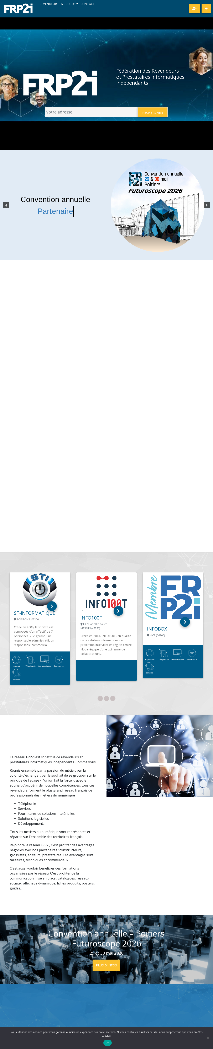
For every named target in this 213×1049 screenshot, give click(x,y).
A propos (68, 4)
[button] (6, 205)
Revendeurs (49, 4)
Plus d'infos (106, 965)
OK (107, 1042)
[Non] (208, 1038)
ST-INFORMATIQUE (34, 613)
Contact (87, 4)
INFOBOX (157, 629)
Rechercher (152, 112)
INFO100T (91, 618)
